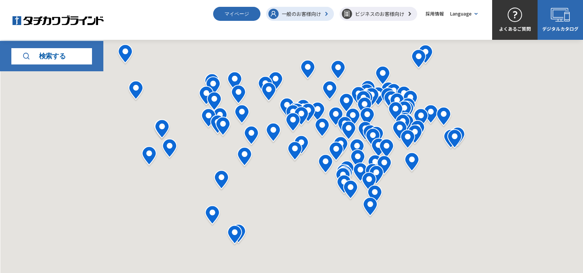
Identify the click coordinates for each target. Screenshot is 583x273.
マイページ (236, 14)
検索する (44, 96)
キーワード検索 (31, 152)
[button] (408, 140)
